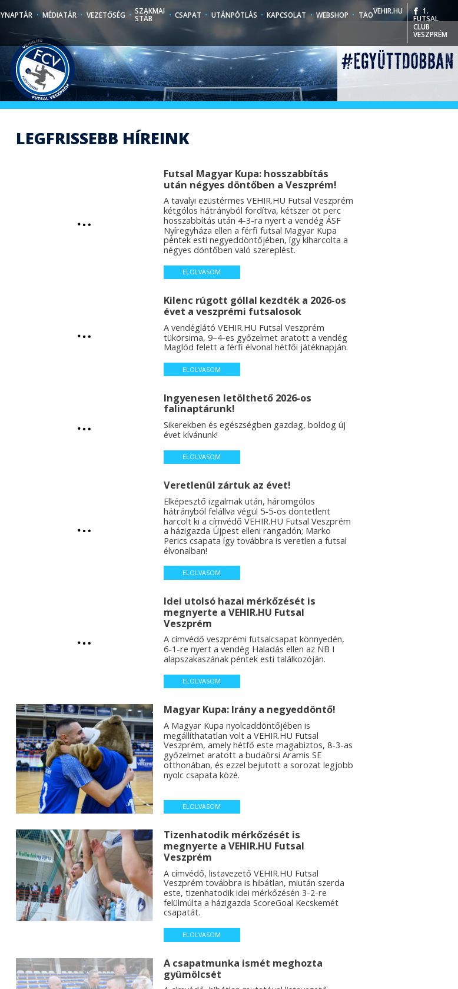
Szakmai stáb (150, 15)
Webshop (332, 14)
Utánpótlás (234, 14)
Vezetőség (106, 14)
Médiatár (59, 14)
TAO (366, 14)
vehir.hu (388, 10)
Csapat (188, 14)
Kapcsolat (286, 14)
